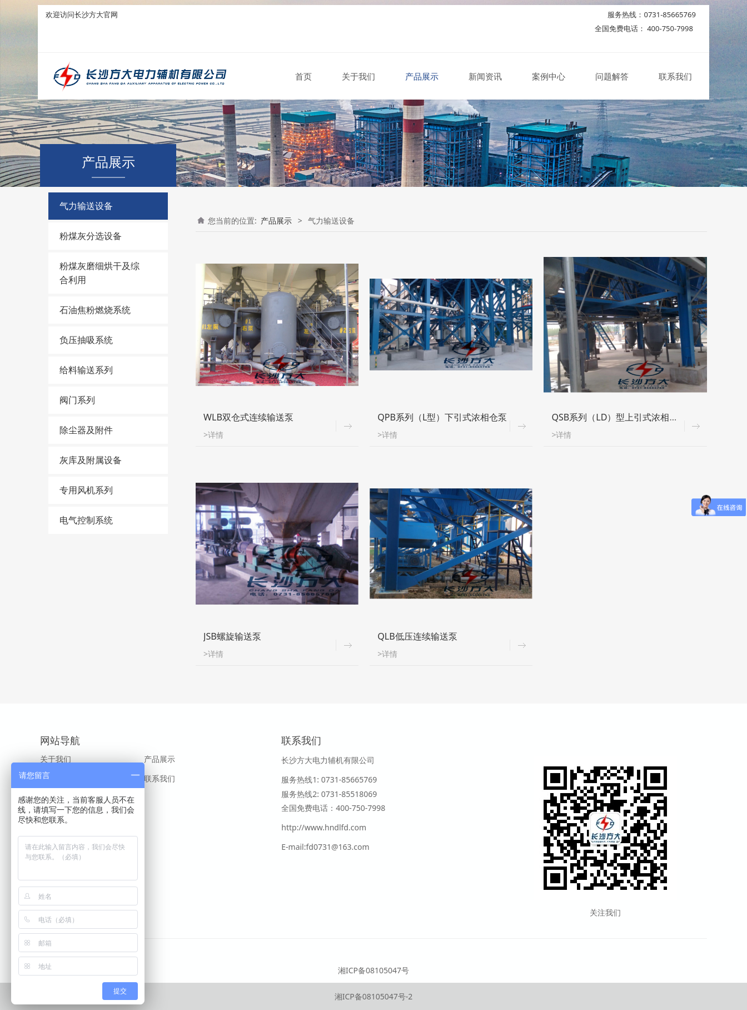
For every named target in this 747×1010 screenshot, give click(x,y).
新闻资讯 (485, 76)
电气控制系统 (86, 520)
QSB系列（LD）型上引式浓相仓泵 (619, 417)
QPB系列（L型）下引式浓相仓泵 (442, 417)
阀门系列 (77, 400)
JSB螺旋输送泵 (232, 636)
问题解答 (612, 76)
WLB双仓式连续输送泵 (248, 417)
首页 (303, 76)
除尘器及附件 (86, 430)
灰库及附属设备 (90, 460)
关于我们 (358, 76)
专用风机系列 (86, 490)
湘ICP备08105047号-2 (374, 996)
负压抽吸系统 (86, 340)
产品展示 (422, 76)
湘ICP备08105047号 (373, 970)
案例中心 (548, 76)
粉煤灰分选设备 (90, 236)
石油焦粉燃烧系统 (95, 310)
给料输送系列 (86, 370)
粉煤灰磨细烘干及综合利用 (99, 273)
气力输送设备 (86, 206)
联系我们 (675, 76)
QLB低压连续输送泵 (417, 636)
